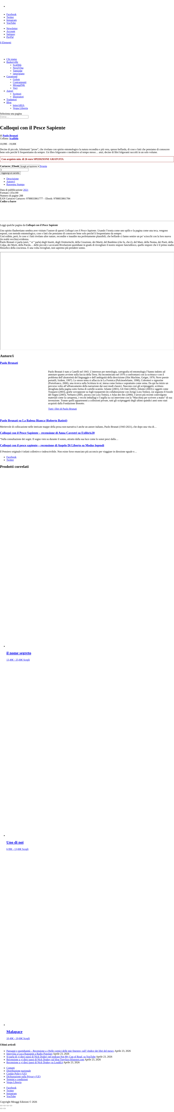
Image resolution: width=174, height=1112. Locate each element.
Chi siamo (11, 59)
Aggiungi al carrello (10, 173)
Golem (16, 79)
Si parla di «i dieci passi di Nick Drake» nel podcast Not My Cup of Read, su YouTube (51, 1056)
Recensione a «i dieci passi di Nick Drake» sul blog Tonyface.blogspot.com (45, 1059)
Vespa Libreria (20, 108)
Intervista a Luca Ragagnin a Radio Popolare (29, 1053)
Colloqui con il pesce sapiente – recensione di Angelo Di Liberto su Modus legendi (52, 445)
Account (10, 31)
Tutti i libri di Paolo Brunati (62, 408)
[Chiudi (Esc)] (11, 1105)
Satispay (10, 34)
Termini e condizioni (17, 1079)
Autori (9, 91)
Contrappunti (19, 82)
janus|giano (19, 73)
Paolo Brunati (10, 135)
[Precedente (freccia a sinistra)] (1, 1108)
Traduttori (11, 99)
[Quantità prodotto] (14, 169)
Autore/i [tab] (10, 181)
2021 (25, 190)
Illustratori (18, 96)
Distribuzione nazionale (18, 1070)
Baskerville (12, 62)
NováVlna (18, 67)
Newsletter (11, 28)
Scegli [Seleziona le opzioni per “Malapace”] (26, 1038)
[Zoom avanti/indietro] (1, 1105)
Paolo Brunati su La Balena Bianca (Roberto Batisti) (33, 420)
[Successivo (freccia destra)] (4, 1108)
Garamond (11, 76)
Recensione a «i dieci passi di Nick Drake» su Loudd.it (34, 1062)
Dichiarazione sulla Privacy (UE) (23, 1076)
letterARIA (18, 105)
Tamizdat (17, 70)
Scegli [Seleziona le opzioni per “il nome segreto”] (26, 659)
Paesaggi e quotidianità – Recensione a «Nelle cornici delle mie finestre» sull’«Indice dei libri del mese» (60, 1051)
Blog (8, 102)
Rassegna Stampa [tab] (15, 184)
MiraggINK (19, 85)
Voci (15, 88)
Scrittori (17, 93)
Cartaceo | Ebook (9, 166)
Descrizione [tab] (12, 178)
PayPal (9, 37)
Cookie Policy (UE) (16, 1073)
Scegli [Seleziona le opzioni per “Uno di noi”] (25, 849)
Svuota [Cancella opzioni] (43, 166)
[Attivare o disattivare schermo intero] (4, 1105)
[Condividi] (7, 1105)
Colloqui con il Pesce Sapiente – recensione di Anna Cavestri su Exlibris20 (47, 433)
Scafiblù (17, 65)
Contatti (10, 1068)
